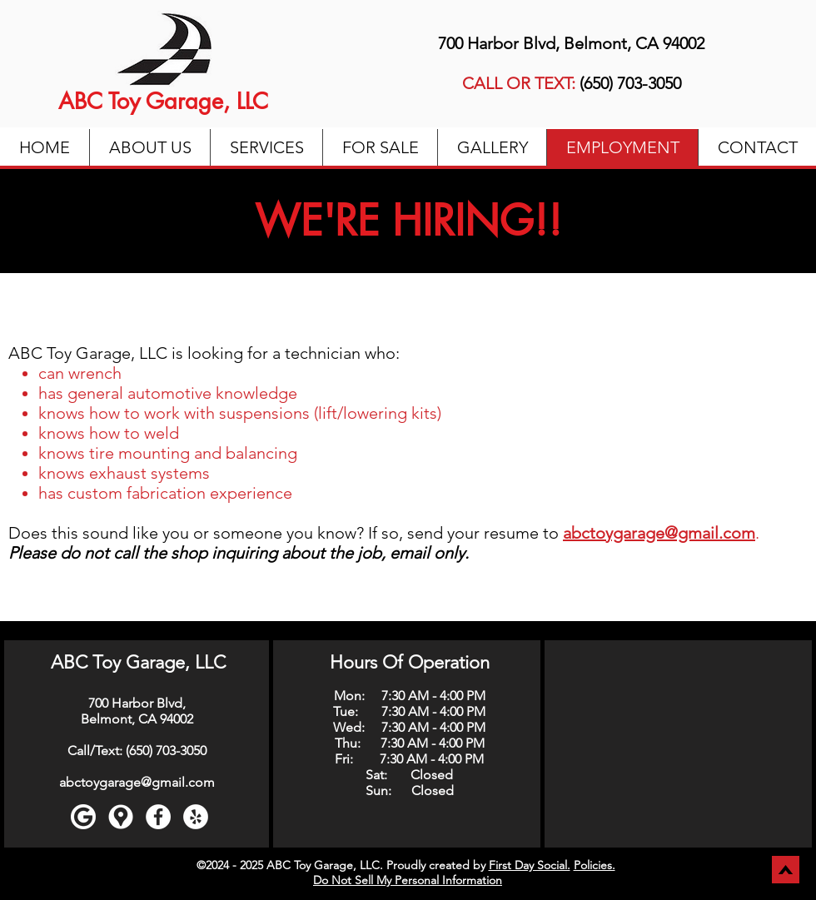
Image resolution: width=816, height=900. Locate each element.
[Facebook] (158, 816)
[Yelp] (195, 816)
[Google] (83, 816)
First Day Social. (529, 865)
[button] (266, 147)
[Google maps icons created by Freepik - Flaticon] (120, 816)
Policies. (594, 865)
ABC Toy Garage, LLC (163, 101)
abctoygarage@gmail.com (137, 782)
